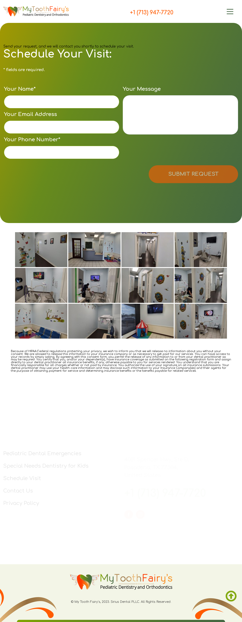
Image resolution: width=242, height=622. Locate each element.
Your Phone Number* (61, 148)
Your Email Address (61, 122)
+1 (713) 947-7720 (151, 13)
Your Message (180, 110)
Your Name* (61, 97)
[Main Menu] (206, 11)
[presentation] (156, 150)
